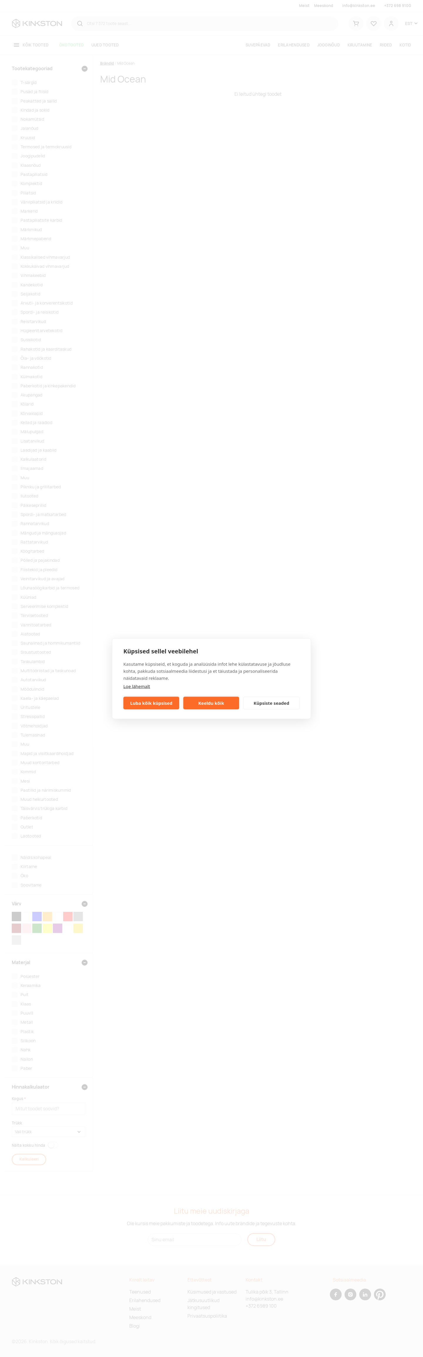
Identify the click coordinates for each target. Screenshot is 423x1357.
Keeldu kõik (211, 703)
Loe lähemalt (136, 686)
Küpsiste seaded (271, 703)
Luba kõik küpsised (151, 703)
